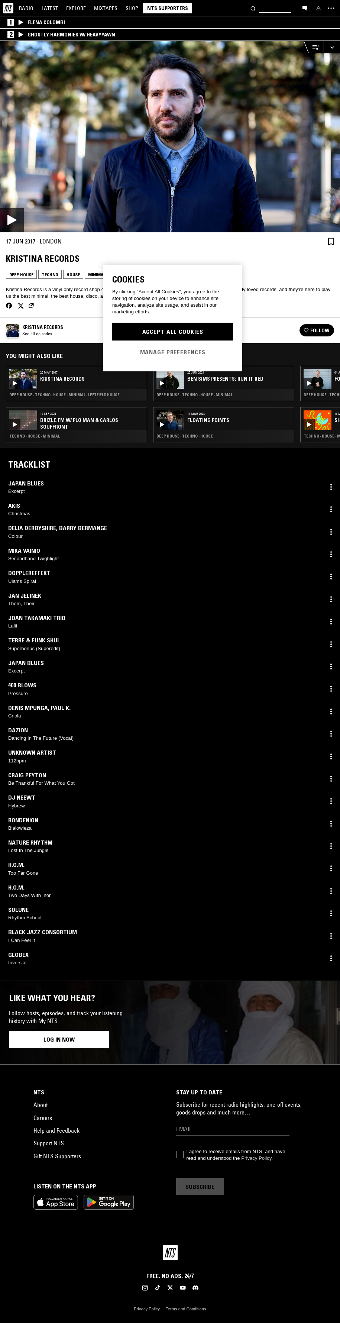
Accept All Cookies (172, 331)
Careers (42, 1118)
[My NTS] (318, 8)
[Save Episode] (331, 241)
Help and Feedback (56, 1130)
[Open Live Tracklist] (314, 47)
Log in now (59, 1039)
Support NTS (48, 1143)
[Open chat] (305, 8)
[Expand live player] (332, 47)
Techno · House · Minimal (34, 436)
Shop (132, 8)
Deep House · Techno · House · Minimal (194, 394)
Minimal (96, 274)
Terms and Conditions (186, 1309)
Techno (50, 274)
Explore (76, 8)
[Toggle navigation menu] (331, 8)
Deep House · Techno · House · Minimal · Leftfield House (64, 394)
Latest (50, 8)
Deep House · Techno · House (184, 436)
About (40, 1105)
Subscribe (199, 1186)
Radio (26, 8)
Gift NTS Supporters (57, 1156)
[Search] (253, 8)
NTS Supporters (167, 8)
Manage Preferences (172, 352)
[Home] (8, 8)
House (73, 274)
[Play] (170, 136)
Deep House (21, 274)
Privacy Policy (256, 1158)
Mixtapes (105, 8)
